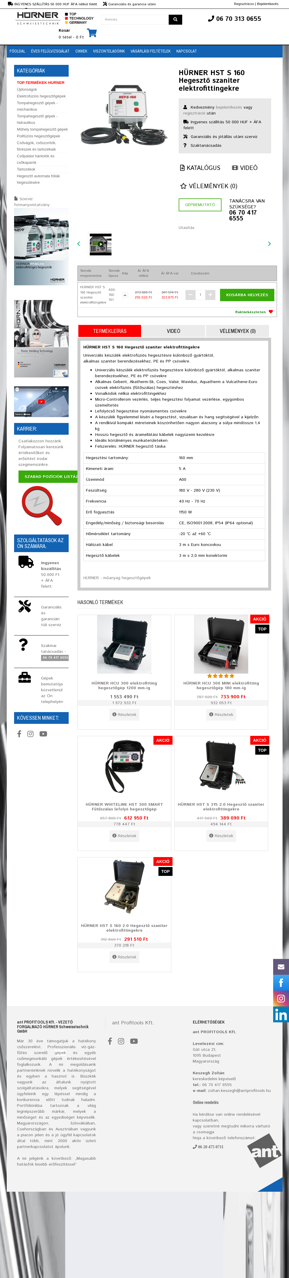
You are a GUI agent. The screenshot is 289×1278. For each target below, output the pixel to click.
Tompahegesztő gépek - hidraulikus (37, 119)
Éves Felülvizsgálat (50, 51)
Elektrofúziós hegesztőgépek (41, 96)
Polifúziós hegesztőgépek (38, 136)
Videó (245, 168)
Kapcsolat (186, 51)
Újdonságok (27, 89)
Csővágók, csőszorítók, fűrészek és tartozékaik (36, 146)
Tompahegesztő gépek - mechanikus (37, 106)
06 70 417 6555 (243, 216)
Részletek (124, 715)
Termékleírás (109, 331)
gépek (60, 1053)
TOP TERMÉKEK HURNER (41, 82)
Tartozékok (26, 169)
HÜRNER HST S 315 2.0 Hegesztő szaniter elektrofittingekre (221, 807)
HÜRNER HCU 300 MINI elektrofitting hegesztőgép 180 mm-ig (221, 685)
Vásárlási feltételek (150, 51)
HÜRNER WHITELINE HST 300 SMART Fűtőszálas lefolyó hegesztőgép (124, 807)
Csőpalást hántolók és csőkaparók (36, 159)
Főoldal (17, 51)
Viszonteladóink (109, 51)
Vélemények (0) (208, 186)
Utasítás (187, 228)
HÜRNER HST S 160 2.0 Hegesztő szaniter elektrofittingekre (124, 928)
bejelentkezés (229, 107)
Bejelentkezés (267, 3)
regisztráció (194, 113)
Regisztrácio (244, 3)
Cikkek (81, 51)
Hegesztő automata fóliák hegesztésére (38, 179)
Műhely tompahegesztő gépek (42, 129)
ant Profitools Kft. (133, 1023)
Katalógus (200, 168)
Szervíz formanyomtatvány (32, 202)
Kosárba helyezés (247, 295)
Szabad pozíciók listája (52, 477)
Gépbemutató (200, 205)
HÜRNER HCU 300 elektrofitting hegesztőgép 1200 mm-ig (124, 685)
